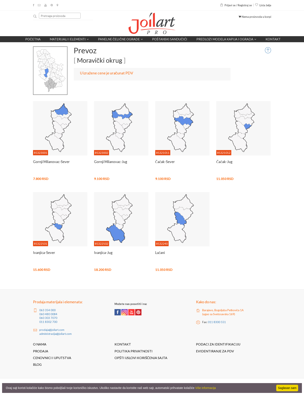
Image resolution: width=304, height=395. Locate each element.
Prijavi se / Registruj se (236, 5)
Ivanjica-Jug (103, 252)
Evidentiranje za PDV (215, 351)
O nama (39, 344)
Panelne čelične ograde (120, 39)
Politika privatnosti (133, 351)
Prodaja (40, 351)
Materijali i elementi (69, 39)
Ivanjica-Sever (44, 252)
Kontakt (273, 39)
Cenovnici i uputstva (52, 358)
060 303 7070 (48, 318)
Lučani (160, 252)
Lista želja (263, 5)
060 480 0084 (48, 314)
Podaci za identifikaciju (218, 344)
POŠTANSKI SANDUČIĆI (169, 39)
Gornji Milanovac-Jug (110, 161)
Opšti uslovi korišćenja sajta (140, 358)
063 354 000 (47, 310)
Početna (33, 39)
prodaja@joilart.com (51, 329)
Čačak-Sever (165, 161)
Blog (37, 364)
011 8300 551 (217, 322)
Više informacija (205, 388)
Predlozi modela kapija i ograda (226, 39)
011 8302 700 (48, 322)
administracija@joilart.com (55, 333)
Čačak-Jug (224, 161)
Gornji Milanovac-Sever (51, 161)
